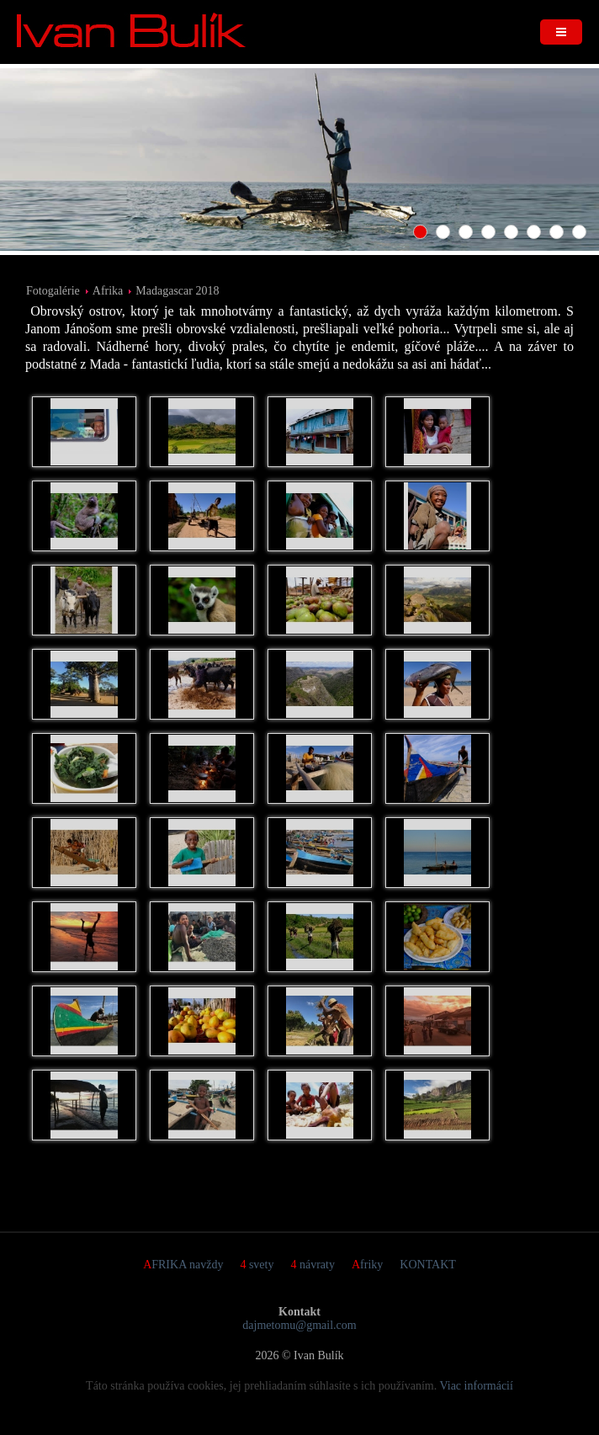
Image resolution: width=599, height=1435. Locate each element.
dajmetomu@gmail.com (299, 1325)
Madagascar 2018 (177, 290)
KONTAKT (428, 1264)
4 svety (256, 1264)
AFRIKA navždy (183, 1264)
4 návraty (312, 1264)
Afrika (108, 290)
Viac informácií (476, 1385)
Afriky (367, 1264)
